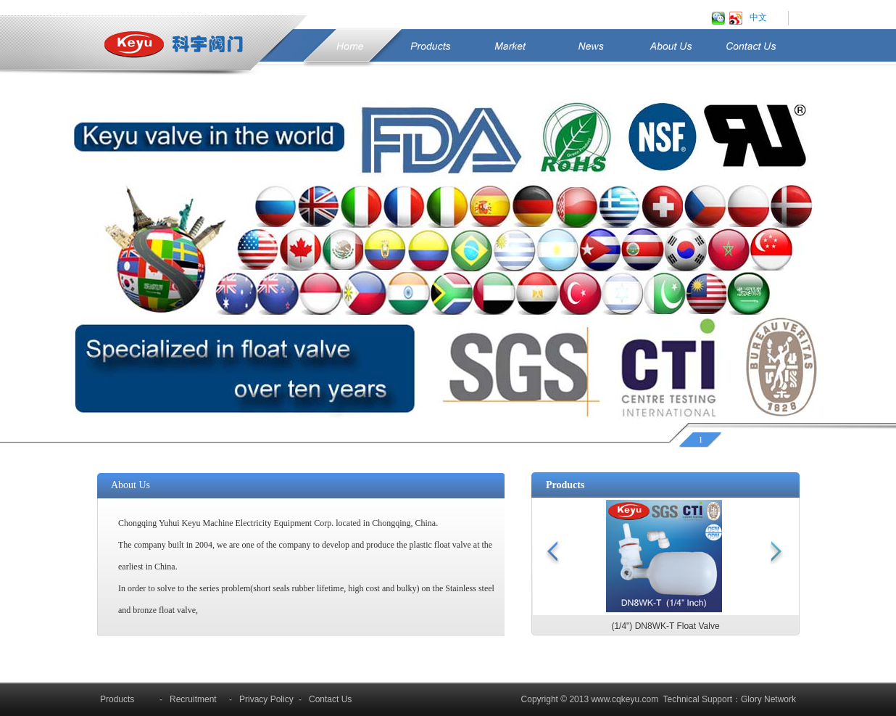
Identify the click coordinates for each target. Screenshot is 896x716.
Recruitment (193, 699)
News (591, 46)
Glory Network (768, 699)
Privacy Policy (266, 699)
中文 (758, 17)
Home (349, 46)
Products (430, 46)
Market (510, 46)
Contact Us (768, 52)
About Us (687, 52)
